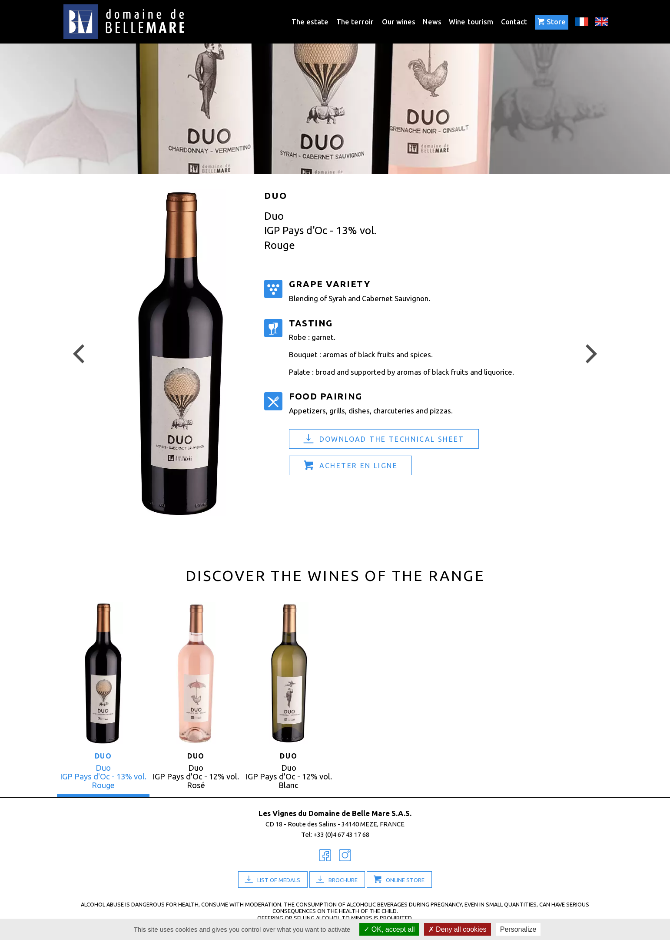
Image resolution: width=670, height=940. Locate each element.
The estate (310, 21)
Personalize (518, 929)
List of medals (278, 880)
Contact (514, 21)
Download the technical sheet (391, 439)
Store (551, 21)
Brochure (343, 880)
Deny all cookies (457, 929)
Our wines (398, 21)
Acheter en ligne (358, 466)
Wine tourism (471, 21)
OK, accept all (389, 929)
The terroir (355, 21)
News (432, 21)
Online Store (405, 880)
